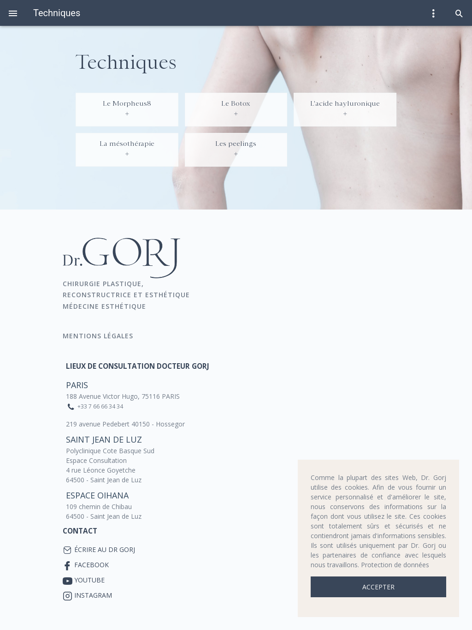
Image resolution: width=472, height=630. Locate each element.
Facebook (91, 564)
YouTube (89, 580)
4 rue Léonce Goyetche (101, 470)
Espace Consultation (96, 460)
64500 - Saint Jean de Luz (104, 479)
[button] (459, 13)
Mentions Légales (99, 335)
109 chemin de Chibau (99, 506)
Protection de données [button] (395, 564)
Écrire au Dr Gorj (104, 549)
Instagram (93, 595)
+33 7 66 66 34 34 (100, 406)
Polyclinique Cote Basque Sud (110, 450)
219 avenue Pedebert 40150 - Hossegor (125, 424)
